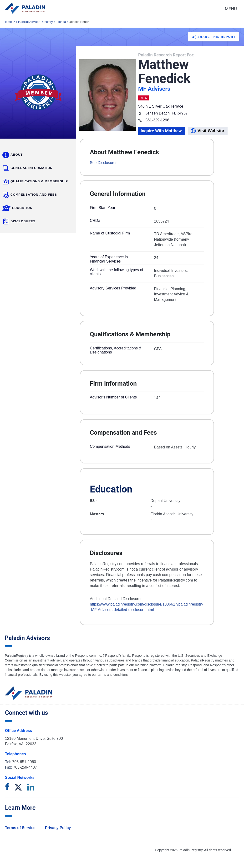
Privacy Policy (58, 828)
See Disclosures (103, 163)
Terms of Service (20, 828)
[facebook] (7, 787)
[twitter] (18, 787)
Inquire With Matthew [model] (161, 130)
